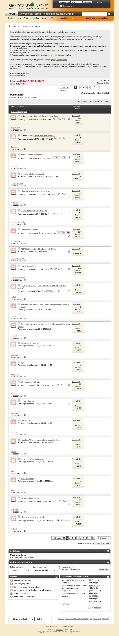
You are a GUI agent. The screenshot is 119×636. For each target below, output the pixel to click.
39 (61, 213)
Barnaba (34, 365)
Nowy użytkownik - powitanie (45, 116)
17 (67, 194)
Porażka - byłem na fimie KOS (33, 459)
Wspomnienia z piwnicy (31, 382)
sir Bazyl (34, 329)
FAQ (26, 18)
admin (12, 84)
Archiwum (97, 618)
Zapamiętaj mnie (67, 6)
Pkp (22, 362)
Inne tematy (25, 26)
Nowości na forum (30, 13)
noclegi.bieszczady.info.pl (59, 13)
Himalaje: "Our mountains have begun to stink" (40, 440)
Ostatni (64, 90)
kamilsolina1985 (37, 176)
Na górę (106, 543)
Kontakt (61, 618)
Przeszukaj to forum (100, 101)
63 (80, 500)
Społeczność (47, 18)
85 (63, 119)
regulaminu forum (60, 60)
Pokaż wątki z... (16, 567)
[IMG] (91, 591)
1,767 (79, 157)
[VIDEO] (92, 596)
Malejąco (75, 569)
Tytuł (12, 106)
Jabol (33, 214)
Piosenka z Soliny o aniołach (32, 174)
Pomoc (100, 2)
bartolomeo (35, 442)
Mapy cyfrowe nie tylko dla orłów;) (35, 191)
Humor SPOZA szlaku (29, 230)
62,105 (106, 83)
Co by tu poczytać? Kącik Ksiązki (34, 210)
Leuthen (34, 310)
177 (63, 158)
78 (80, 137)
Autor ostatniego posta (20, 112)
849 (79, 118)
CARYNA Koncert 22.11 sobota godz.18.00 (38, 249)
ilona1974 (35, 139)
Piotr (33, 269)
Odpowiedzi (77, 106)
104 (79, 519)
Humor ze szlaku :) (28, 266)
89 (68, 233)
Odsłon (77, 108)
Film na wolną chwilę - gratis (33, 517)
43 (61, 269)
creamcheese (36, 501)
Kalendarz (35, 18)
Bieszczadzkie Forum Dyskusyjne (78, 618)
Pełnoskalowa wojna (29, 343)
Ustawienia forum (64, 18)
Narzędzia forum (83, 101)
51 (101, 87)
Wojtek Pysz (35, 194)
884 (79, 232)
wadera (34, 158)
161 (79, 193)
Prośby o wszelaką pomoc (44, 135)
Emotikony (93, 585)
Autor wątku (19, 106)
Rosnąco (63, 569)
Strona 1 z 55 (68, 87)
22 (80, 384)
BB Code (92, 580)
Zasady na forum (94, 608)
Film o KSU (25, 421)
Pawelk (34, 119)
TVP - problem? (27, 478)
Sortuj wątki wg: (39, 567)
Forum (11, 13)
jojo (32, 251)
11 (98, 87)
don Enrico (35, 346)
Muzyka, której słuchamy (31, 155)
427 (79, 268)
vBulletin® (59, 630)
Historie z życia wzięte (30, 498)
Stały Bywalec (36, 233)
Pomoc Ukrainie (27, 401)
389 (79, 212)
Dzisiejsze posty (14, 18)
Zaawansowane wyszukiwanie (98, 18)
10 (80, 287)
